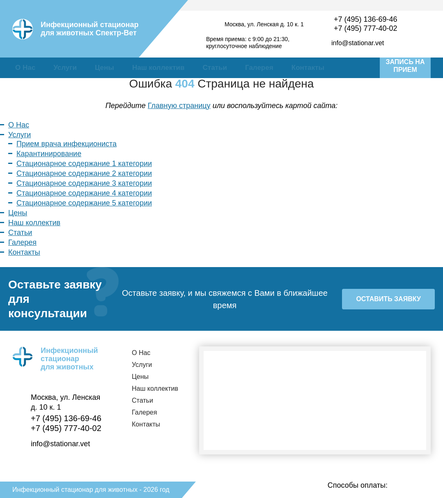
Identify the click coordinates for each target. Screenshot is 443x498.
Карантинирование (48, 154)
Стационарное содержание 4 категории (84, 193)
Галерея (259, 67)
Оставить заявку (388, 298)
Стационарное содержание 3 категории (84, 183)
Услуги (65, 67)
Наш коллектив (158, 67)
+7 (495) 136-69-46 (365, 19)
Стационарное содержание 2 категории (84, 173)
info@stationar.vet (357, 42)
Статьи (215, 67)
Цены (104, 67)
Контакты (308, 67)
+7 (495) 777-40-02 (365, 28)
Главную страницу (179, 105)
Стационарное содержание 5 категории (84, 203)
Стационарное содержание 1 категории (84, 163)
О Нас (25, 67)
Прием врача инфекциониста (66, 144)
